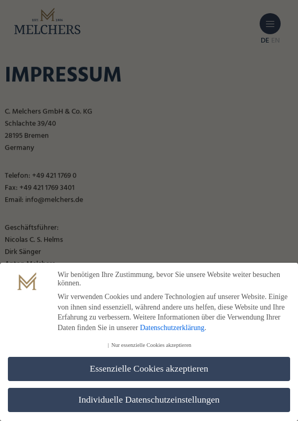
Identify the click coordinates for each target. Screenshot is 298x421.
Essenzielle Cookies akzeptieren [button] (149, 369)
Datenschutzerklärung (172, 328)
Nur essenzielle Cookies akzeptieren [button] (151, 346)
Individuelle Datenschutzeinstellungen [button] (149, 400)
